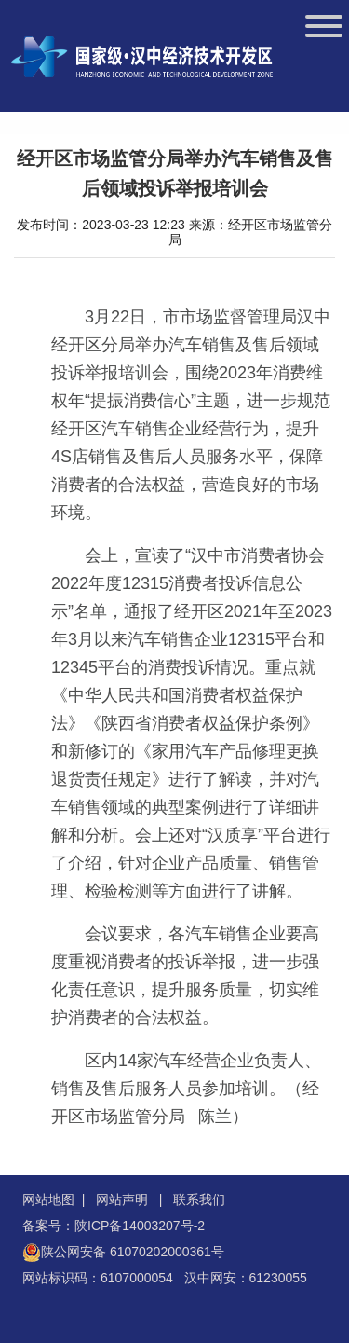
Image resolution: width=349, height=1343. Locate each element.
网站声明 (122, 1199)
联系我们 (199, 1199)
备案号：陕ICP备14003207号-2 (113, 1225)
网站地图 (48, 1199)
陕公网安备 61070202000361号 (132, 1251)
